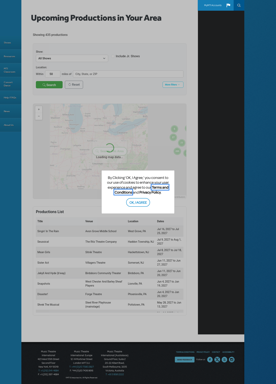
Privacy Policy (150, 192)
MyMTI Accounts (213, 5)
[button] (228, 5)
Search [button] (239, 5)
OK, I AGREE (138, 202)
